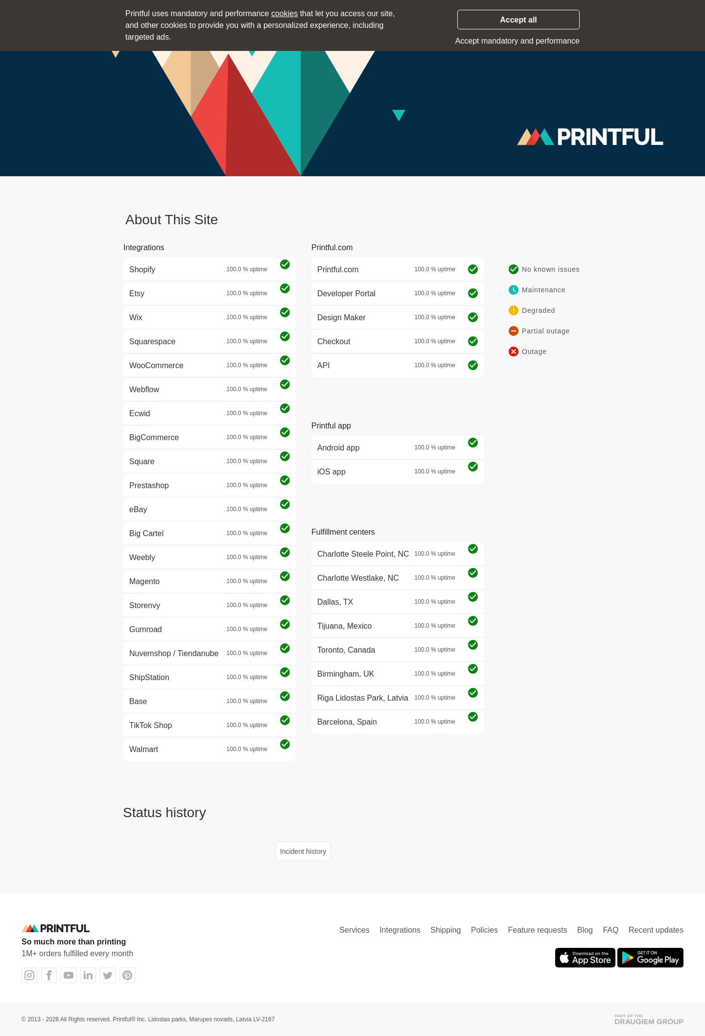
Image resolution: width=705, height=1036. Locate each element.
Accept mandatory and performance (517, 41)
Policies (484, 930)
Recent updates (656, 930)
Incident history (303, 851)
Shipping (445, 930)
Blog (585, 930)
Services (354, 930)
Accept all (518, 20)
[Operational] (285, 265)
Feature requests (537, 930)
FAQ (610, 930)
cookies (284, 13)
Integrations (400, 930)
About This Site (171, 219)
